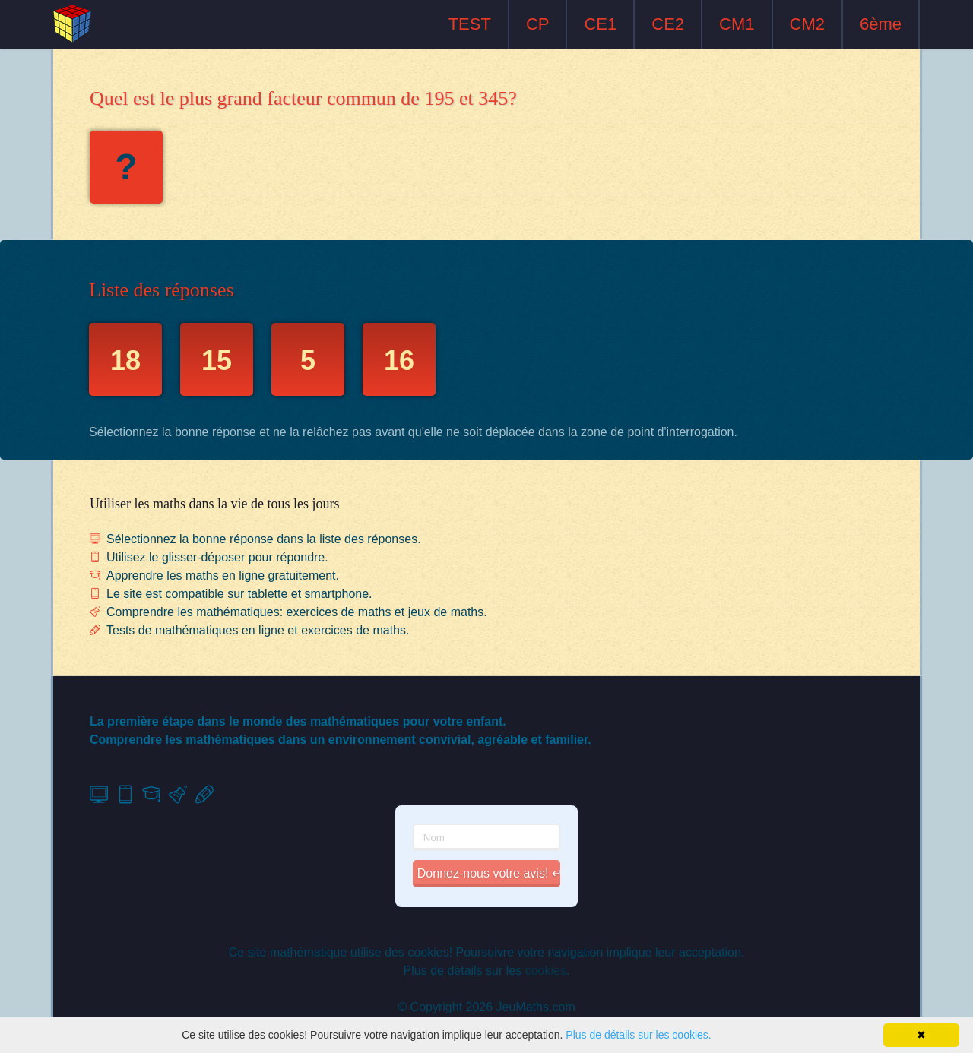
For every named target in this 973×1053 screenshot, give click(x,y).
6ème (881, 23)
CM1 (736, 23)
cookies (545, 970)
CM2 (807, 23)
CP (538, 23)
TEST (469, 23)
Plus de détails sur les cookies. (638, 1035)
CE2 (667, 23)
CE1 (600, 23)
